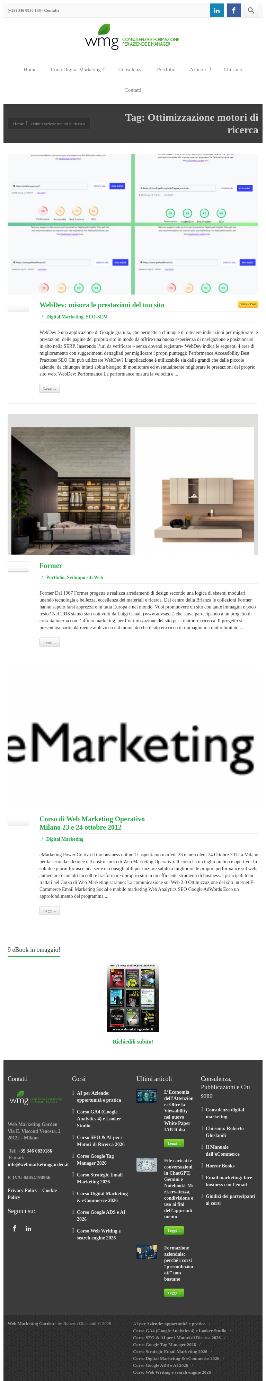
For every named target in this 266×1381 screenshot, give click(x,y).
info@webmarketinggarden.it (38, 1164)
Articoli (200, 69)
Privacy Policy (22, 1190)
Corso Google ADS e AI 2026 (160, 1365)
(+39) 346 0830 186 (24, 10)
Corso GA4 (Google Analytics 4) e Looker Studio (99, 1118)
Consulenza (130, 69)
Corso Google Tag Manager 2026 (164, 1344)
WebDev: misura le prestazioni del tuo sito (102, 305)
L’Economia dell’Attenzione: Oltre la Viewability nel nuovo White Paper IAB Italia (179, 1111)
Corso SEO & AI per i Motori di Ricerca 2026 (177, 1337)
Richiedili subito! (133, 1042)
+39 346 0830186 (35, 1151)
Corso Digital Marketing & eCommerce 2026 (176, 1358)
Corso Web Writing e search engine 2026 (172, 1372)
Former (50, 565)
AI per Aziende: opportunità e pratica (169, 1323)
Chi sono (233, 69)
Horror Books (220, 1165)
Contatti (51, 10)
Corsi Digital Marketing (78, 69)
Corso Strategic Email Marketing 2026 (170, 1351)
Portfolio (166, 69)
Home (30, 69)
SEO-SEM (97, 316)
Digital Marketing (64, 316)
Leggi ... (49, 388)
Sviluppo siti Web (85, 577)
